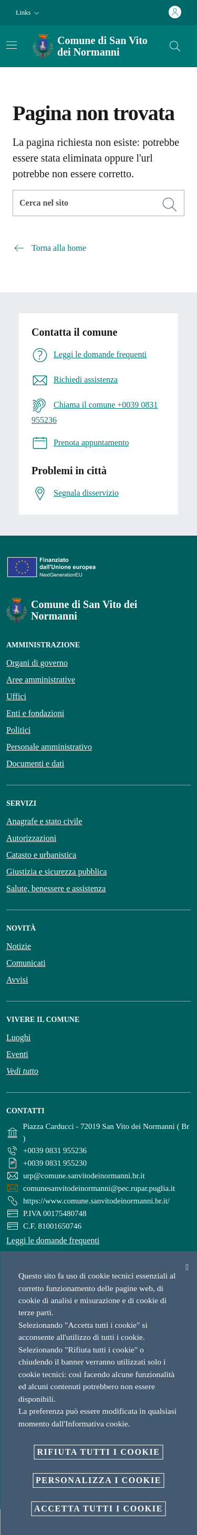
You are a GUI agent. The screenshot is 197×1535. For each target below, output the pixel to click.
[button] (29, 13)
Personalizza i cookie (98, 1480)
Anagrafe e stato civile (44, 821)
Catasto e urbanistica (41, 854)
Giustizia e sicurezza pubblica (56, 871)
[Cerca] (175, 46)
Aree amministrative (40, 679)
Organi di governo (37, 662)
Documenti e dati (35, 763)
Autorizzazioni (31, 838)
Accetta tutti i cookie (98, 1508)
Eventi (17, 1054)
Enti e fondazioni (35, 713)
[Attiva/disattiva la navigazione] (11, 45)
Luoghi (18, 1037)
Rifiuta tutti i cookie (98, 1451)
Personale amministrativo (49, 746)
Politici (18, 730)
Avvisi (17, 979)
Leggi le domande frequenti (52, 1240)
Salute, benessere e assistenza (56, 888)
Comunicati (26, 962)
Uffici (16, 696)
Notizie (18, 946)
